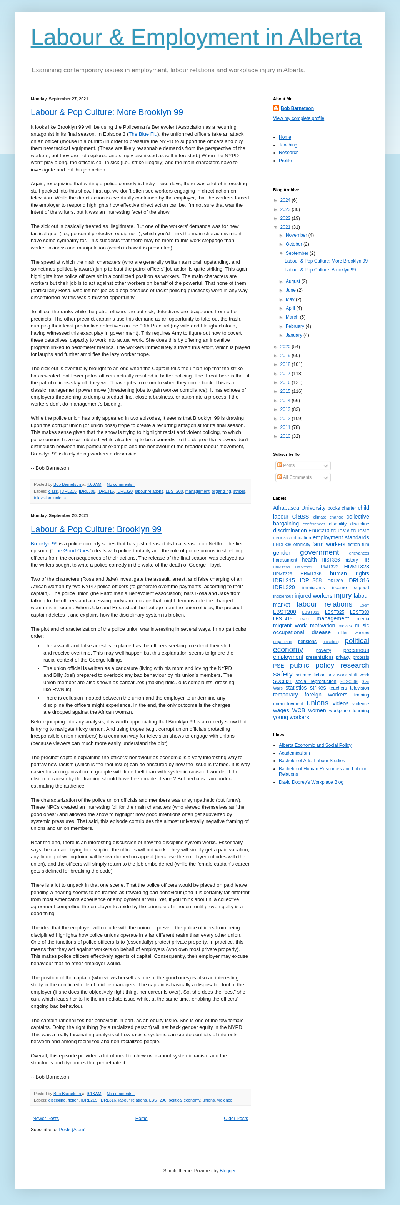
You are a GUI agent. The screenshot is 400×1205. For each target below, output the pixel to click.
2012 (286, 418)
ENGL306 (282, 544)
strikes (239, 491)
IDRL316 (106, 491)
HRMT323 (356, 566)
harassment (285, 560)
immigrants (313, 587)
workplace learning (349, 710)
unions (59, 497)
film (365, 544)
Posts (286, 465)
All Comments (294, 477)
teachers (338, 688)
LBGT (364, 605)
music (362, 625)
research (354, 665)
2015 (286, 391)
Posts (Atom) (72, 1129)
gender (281, 553)
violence (224, 1100)
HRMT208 (281, 567)
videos (341, 703)
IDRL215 (68, 491)
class (53, 491)
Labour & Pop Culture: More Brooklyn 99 (107, 112)
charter (349, 508)
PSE (278, 666)
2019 (286, 355)
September (298, 253)
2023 (286, 209)
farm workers (328, 544)
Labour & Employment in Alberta (196, 37)
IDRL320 (124, 491)
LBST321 (311, 612)
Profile (285, 160)
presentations (319, 657)
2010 (286, 436)
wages (281, 710)
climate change (328, 517)
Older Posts (236, 1118)
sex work (337, 675)
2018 (286, 364)
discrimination (290, 530)
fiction (73, 1100)
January (294, 335)
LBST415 (282, 619)
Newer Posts (46, 1118)
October (294, 244)
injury (343, 595)
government (319, 552)
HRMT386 (311, 574)
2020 (286, 346)
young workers (291, 717)
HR (366, 560)
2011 (286, 427)
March (293, 317)
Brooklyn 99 (44, 544)
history (351, 560)
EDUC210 (318, 531)
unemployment (288, 703)
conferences (314, 524)
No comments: (121, 484)
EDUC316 (340, 531)
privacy (343, 657)
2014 (286, 400)
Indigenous (283, 596)
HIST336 (331, 560)
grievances (359, 553)
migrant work (290, 625)
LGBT (304, 619)
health (309, 560)
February (295, 326)
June (291, 290)
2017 (286, 373)
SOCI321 (282, 681)
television (42, 497)
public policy (312, 665)
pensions (307, 641)
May (291, 299)
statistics (296, 688)
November (297, 235)
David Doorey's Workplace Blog (311, 782)
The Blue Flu (142, 134)
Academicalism (294, 753)
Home (141, 1118)
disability (338, 524)
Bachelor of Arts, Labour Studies (312, 760)
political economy (184, 1100)
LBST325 (334, 612)
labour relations (149, 491)
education (301, 537)
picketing (330, 641)
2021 (286, 227)
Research (288, 152)
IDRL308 (87, 491)
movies (345, 625)
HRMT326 (282, 574)
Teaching (288, 145)
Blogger (227, 1170)
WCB (298, 710)
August (294, 281)
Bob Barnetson (297, 108)
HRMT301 (303, 567)
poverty (323, 650)
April (291, 308)
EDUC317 (359, 531)
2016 (286, 382)
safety (283, 674)
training (361, 695)
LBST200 (174, 491)
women (317, 710)
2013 (286, 409)
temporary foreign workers (310, 694)
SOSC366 (349, 681)
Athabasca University (299, 508)
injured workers (313, 596)
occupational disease (302, 632)
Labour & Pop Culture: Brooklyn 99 (96, 529)
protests (361, 657)
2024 (286, 200)
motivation (322, 625)
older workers (353, 632)
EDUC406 (281, 538)
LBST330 (359, 612)
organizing (221, 491)
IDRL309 (335, 580)
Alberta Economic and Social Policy (315, 745)
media (363, 619)
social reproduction (315, 681)
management (197, 491)
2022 (286, 218)
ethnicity (301, 544)
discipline (56, 1100)
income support (350, 587)
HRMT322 (327, 567)
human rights (349, 573)
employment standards (341, 537)
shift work (359, 675)
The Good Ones (71, 550)
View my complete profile (298, 118)
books (334, 508)
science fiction (311, 675)
